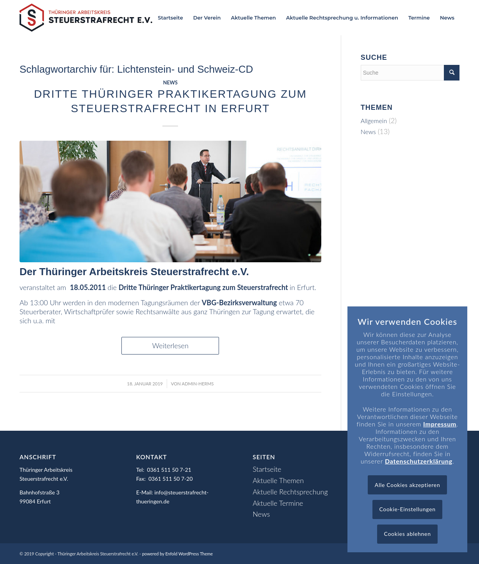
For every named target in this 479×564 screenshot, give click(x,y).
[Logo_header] (86, 17)
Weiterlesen (170, 345)
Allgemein (374, 120)
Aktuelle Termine (278, 503)
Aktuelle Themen (278, 480)
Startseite (267, 469)
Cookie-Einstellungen (407, 509)
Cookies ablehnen (407, 533)
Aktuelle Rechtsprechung (290, 491)
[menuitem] (170, 17)
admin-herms (198, 383)
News (170, 83)
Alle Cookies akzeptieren (407, 485)
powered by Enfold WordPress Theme (177, 553)
